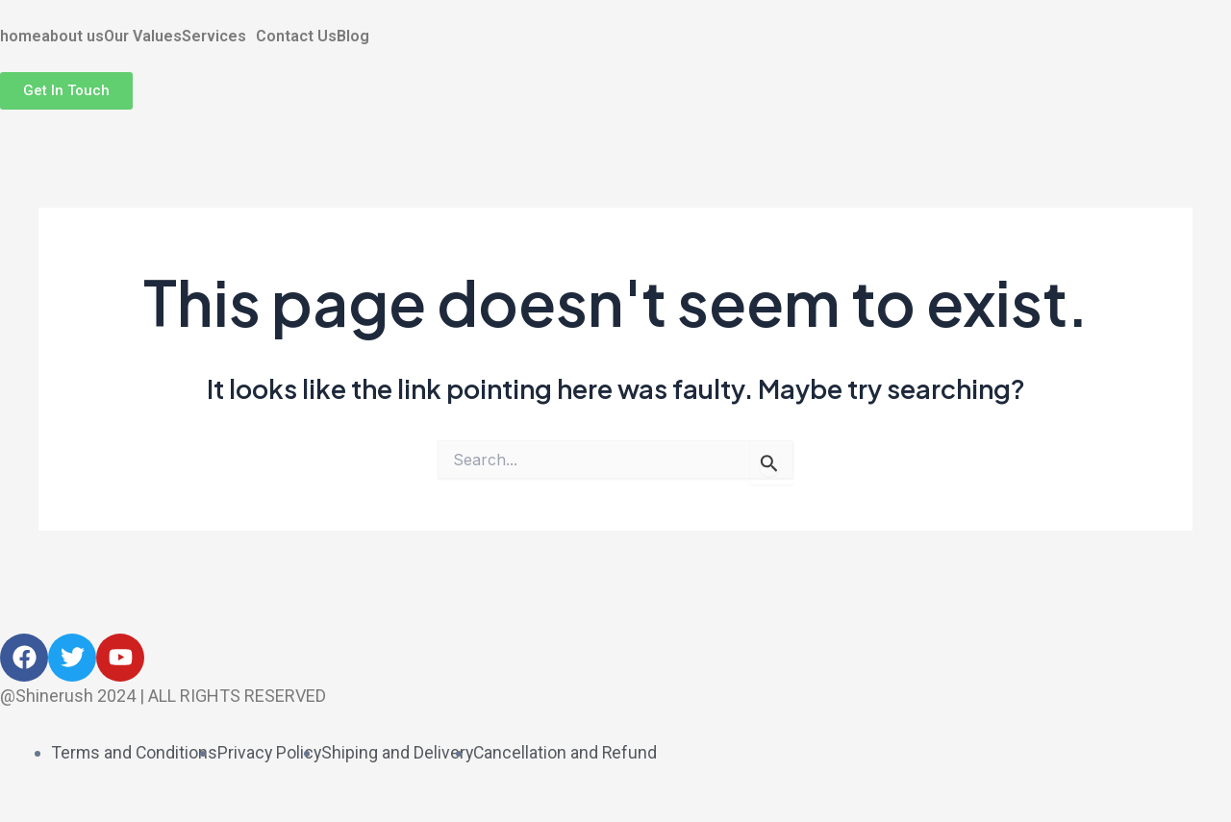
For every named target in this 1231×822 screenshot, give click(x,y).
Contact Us (296, 36)
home (20, 36)
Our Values (143, 36)
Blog (353, 36)
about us (72, 36)
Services (214, 36)
